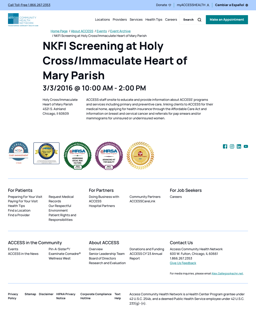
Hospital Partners (102, 206)
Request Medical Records (61, 199)
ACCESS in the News (23, 254)
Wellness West (60, 258)
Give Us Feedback (183, 263)
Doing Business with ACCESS (104, 199)
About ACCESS (82, 31)
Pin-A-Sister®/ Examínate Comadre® (65, 251)
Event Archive (120, 31)
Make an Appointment (227, 19)
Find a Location (19, 210)
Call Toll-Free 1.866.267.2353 (29, 5)
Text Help (118, 296)
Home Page (59, 31)
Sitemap (30, 294)
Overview (96, 249)
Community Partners (145, 197)
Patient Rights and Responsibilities (62, 217)
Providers (120, 19)
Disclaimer (46, 294)
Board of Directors (102, 258)
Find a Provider (19, 215)
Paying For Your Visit (23, 201)
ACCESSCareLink (142, 201)
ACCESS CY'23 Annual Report (146, 256)
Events (102, 31)
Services (136, 19)
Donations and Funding (147, 249)
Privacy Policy (13, 296)
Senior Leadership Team (107, 254)
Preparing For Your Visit (25, 197)
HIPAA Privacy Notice (65, 296)
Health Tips (153, 19)
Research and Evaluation (107, 263)
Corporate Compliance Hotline (96, 296)
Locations (102, 19)
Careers (171, 19)
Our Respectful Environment (60, 208)
